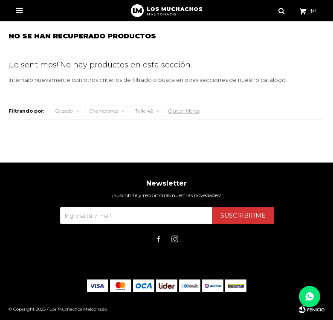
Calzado (63, 111)
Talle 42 (144, 111)
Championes (104, 111)
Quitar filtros (184, 111)
